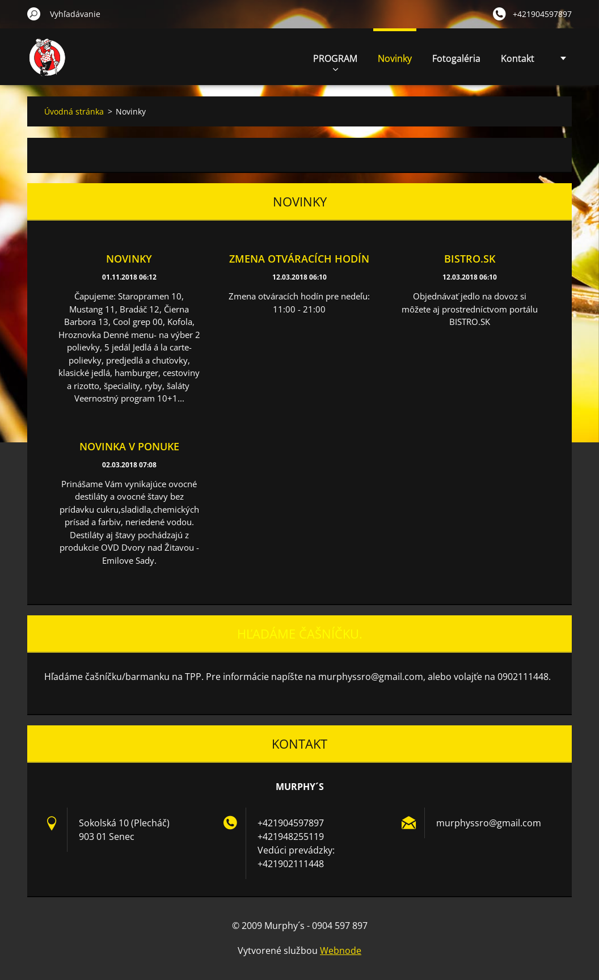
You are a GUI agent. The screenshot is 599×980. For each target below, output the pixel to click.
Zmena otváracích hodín (299, 258)
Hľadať (34, 13)
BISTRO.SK (469, 258)
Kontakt (517, 58)
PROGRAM (335, 61)
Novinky (395, 58)
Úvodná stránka (74, 111)
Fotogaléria (456, 58)
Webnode (340, 950)
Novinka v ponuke (129, 446)
